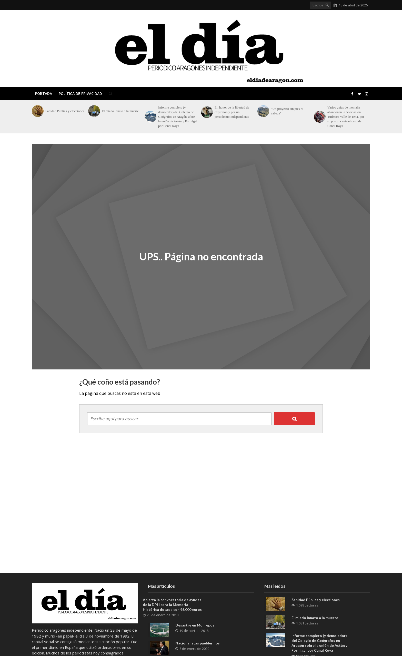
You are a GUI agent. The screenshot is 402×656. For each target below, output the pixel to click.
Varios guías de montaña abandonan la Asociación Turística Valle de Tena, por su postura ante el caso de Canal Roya (345, 116)
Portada (43, 93)
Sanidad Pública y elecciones (64, 111)
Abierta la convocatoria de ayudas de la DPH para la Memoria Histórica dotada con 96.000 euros (172, 605)
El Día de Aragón (69, 49)
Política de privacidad (80, 93)
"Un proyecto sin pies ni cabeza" (287, 111)
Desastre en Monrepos (194, 625)
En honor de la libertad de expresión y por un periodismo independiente (232, 112)
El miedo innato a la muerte (120, 111)
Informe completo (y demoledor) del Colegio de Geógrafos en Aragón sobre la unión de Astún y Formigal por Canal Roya (177, 116)
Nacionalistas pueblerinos (197, 643)
